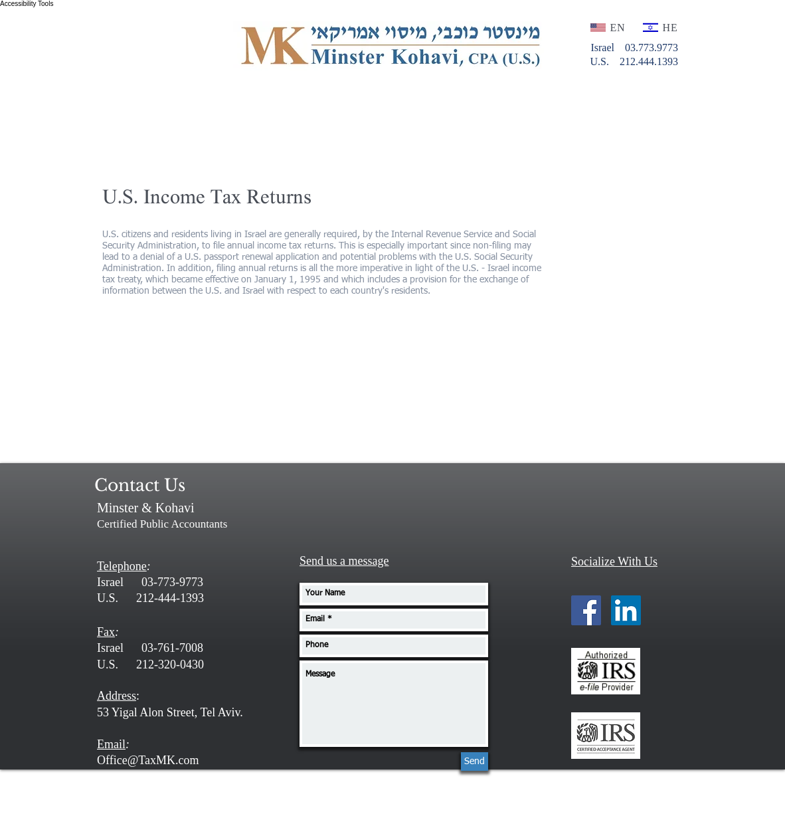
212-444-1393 (170, 598)
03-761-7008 (172, 648)
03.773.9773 (651, 47)
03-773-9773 (172, 582)
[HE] (661, 27)
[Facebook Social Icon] (586, 610)
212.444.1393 (647, 61)
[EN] (609, 27)
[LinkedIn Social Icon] (626, 610)
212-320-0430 (170, 664)
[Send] (474, 761)
